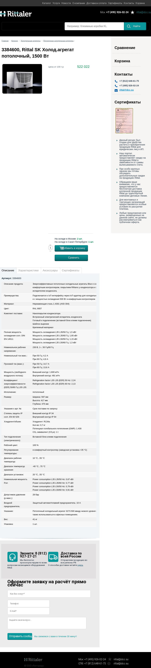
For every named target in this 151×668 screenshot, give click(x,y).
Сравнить (73, 257)
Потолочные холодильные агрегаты (58, 41)
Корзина (140, 3)
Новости (66, 3)
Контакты (129, 3)
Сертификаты (115, 3)
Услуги (56, 3)
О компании (78, 3)
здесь (80, 565)
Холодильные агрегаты (31, 41)
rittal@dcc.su (143, 12)
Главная (5, 41)
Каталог (46, 3)
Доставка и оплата (96, 3)
